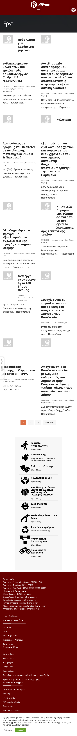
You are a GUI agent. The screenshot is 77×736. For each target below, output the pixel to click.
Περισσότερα (18, 102)
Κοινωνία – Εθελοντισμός (14, 689)
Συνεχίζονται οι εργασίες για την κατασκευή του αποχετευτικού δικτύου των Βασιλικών (53, 308)
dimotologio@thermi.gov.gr (26, 597)
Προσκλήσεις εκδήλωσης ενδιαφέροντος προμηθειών (26, 675)
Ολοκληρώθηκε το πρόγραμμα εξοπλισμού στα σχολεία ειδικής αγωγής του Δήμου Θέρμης (17, 239)
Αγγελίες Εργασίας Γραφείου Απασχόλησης (21, 679)
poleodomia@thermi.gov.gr (25, 600)
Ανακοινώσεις (19, 86)
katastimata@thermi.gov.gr (34, 606)
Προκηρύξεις (7, 91)
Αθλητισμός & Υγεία (11, 702)
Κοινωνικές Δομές (41, 477)
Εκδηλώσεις (8, 667)
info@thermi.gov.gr (24, 594)
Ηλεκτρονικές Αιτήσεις (13, 640)
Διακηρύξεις (7, 89)
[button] (73, 10)
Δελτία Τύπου (30, 86)
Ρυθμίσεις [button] (8, 730)
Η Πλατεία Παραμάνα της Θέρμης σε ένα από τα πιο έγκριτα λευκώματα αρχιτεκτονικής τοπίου (57, 220)
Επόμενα (49, 422)
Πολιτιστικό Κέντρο (42, 466)
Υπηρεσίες (7, 627)
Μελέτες (20, 89)
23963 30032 (40, 588)
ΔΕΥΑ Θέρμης (38, 454)
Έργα (14, 89)
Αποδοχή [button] (20, 730)
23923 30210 (27, 585)
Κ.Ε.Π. (5, 631)
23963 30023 (28, 588)
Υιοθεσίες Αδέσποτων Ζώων (44, 517)
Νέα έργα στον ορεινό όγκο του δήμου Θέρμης (27, 283)
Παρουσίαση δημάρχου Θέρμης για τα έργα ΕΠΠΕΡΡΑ (19, 370)
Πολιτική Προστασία (11, 710)
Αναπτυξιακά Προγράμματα (39, 540)
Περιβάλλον (8, 706)
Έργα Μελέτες (39, 503)
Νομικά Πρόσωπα (10, 636)
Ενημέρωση (18, 379)
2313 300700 (36, 582)
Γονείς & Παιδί (9, 698)
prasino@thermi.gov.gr (29, 609)
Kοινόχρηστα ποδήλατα (38, 551)
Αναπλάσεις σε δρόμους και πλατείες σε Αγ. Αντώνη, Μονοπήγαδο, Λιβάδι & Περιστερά (19, 150)
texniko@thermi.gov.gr (28, 603)
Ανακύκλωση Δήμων (42, 527)
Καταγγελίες (8, 644)
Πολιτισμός (8, 694)
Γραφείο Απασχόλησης (39, 444)
